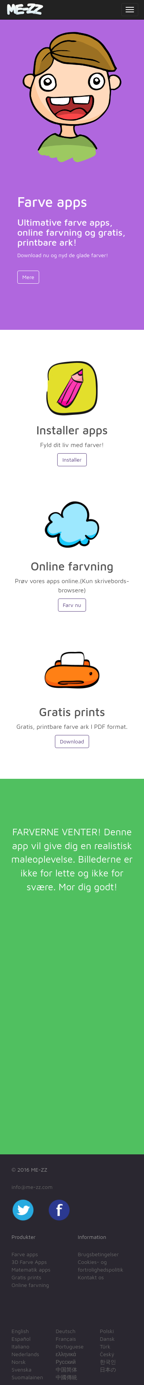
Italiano (21, 1346)
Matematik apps (31, 1269)
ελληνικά (66, 1354)
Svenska (21, 1369)
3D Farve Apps (29, 1262)
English (20, 1331)
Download (72, 741)
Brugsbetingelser (98, 1254)
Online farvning (30, 1285)
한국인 (108, 1361)
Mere (28, 277)
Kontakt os (91, 1277)
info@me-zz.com (32, 1187)
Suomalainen (27, 1377)
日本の (108, 1369)
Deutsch (66, 1331)
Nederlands (25, 1354)
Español (21, 1338)
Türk (105, 1346)
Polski (107, 1331)
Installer (71, 459)
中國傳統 (66, 1377)
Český (107, 1354)
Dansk (107, 1338)
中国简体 (66, 1369)
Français (66, 1338)
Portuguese (70, 1346)
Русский (66, 1361)
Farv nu (72, 605)
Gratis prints (26, 1277)
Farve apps (25, 1254)
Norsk (19, 1361)
